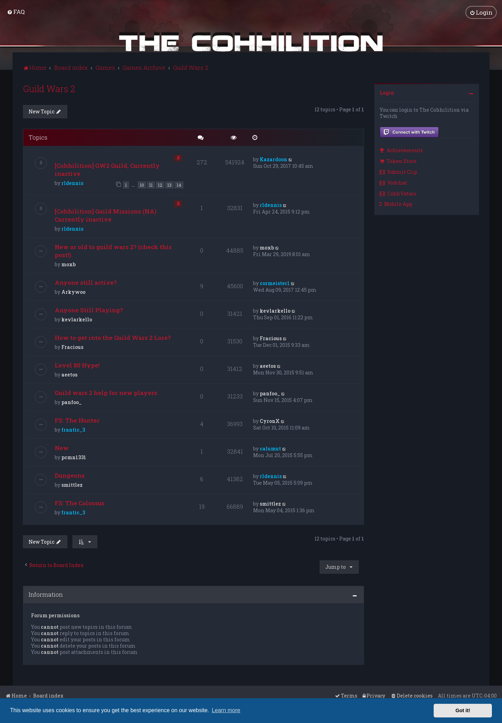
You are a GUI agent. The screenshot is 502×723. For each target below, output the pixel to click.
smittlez (72, 483)
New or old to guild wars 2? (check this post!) (113, 250)
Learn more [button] (226, 710)
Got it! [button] (463, 710)
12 (160, 184)
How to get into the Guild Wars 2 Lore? (113, 337)
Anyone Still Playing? (89, 309)
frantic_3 (73, 428)
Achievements (401, 149)
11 (151, 184)
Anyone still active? (86, 281)
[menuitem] (15, 11)
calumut (270, 447)
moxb (68, 263)
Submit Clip (398, 170)
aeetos (69, 373)
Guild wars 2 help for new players (106, 392)
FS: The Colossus (80, 502)
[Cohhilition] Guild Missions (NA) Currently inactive (106, 214)
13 (169, 184)
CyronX (270, 420)
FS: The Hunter (77, 419)
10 (142, 184)
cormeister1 (275, 282)
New (62, 447)
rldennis (72, 182)
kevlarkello (76, 318)
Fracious (72, 346)
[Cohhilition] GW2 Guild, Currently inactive (107, 169)
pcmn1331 (73, 456)
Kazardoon (273, 158)
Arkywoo (73, 291)
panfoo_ (71, 401)
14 (179, 184)
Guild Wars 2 (49, 88)
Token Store (398, 160)
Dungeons (70, 474)
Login (387, 91)
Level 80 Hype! (77, 364)
